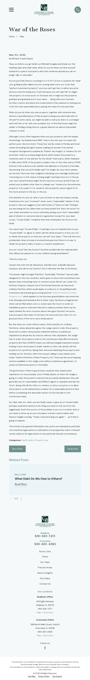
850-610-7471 (45, 536)
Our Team (45, 562)
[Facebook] (44, 648)
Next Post (73, 449)
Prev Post (17, 449)
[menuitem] (31, 676)
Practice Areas (45, 567)
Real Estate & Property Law (35, 440)
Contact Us (45, 583)
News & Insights (45, 573)
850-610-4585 (45, 544)
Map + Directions (45, 612)
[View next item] (21, 498)
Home (45, 556)
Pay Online (45, 578)
